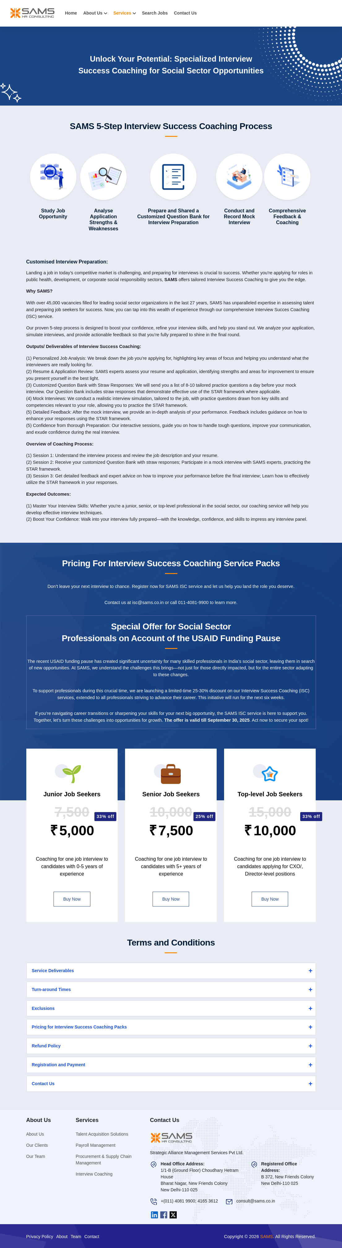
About (62, 1236)
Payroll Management (95, 1145)
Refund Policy (46, 1045)
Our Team (35, 1156)
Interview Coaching (94, 1174)
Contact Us (185, 13)
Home (71, 13)
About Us (95, 13)
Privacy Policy (39, 1236)
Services (124, 13)
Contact (91, 1236)
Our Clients (37, 1145)
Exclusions (43, 1008)
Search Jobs (155, 13)
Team (76, 1236)
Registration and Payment (58, 1064)
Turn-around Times (51, 989)
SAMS (266, 1236)
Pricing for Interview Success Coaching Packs (79, 1026)
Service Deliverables (53, 970)
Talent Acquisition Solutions (102, 1134)
